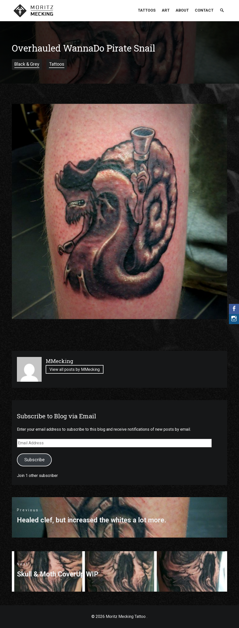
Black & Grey (26, 64)
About (182, 10)
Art (166, 10)
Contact (204, 10)
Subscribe (34, 459)
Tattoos (147, 10)
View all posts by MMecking (74, 369)
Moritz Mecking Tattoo (126, 616)
